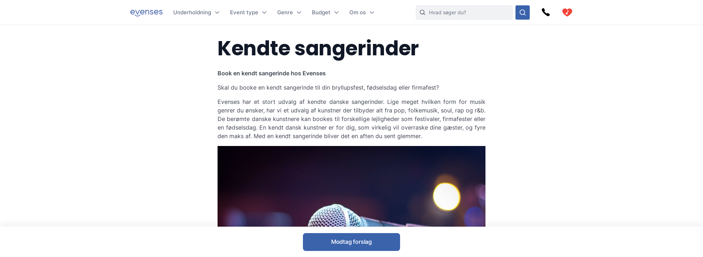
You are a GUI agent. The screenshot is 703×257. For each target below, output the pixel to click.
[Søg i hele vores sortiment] (522, 12)
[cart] (567, 12)
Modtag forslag (351, 241)
